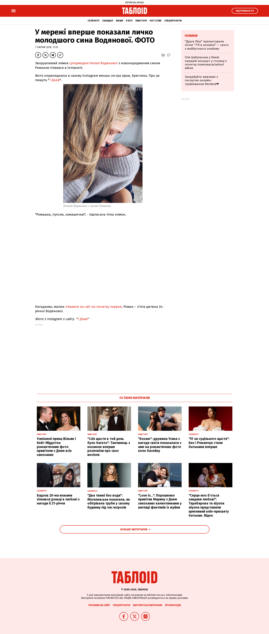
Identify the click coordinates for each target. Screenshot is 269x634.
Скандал (107, 20)
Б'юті (129, 20)
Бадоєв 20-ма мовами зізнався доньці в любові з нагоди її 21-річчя (58, 499)
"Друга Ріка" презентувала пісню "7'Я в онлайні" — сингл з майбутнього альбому (206, 45)
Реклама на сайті (99, 605)
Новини (191, 36)
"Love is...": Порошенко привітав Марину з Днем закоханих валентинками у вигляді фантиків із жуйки (160, 501)
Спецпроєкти (173, 20)
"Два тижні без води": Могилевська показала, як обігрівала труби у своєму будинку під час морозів (108, 501)
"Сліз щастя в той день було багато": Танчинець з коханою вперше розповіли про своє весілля (108, 447)
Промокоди (173, 605)
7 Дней (54, 80)
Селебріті (93, 20)
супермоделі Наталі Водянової (93, 63)
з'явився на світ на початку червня (93, 307)
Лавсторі (141, 20)
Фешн (119, 20)
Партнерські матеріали (147, 605)
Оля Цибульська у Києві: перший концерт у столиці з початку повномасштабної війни (206, 62)
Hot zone (156, 20)
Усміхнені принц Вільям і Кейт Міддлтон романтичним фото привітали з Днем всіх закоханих (56, 447)
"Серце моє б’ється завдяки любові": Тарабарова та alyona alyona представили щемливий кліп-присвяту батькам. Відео (209, 505)
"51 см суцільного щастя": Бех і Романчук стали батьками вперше (209, 443)
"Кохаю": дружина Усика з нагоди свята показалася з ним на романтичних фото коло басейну (159, 445)
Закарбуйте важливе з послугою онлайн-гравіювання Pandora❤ (202, 80)
